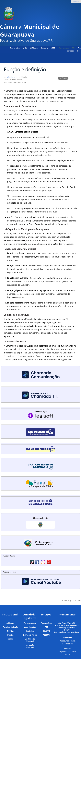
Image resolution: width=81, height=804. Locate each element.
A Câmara (10, 623)
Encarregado (64, 48)
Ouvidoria (44, 48)
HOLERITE (46, 631)
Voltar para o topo (72, 600)
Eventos (10, 635)
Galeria (10, 639)
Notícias (10, 631)
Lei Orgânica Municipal (30, 640)
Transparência (46, 623)
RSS (78, 51)
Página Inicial (15, 48)
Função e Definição (10, 627)
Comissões (30, 631)
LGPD (53, 48)
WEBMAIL (34, 48)
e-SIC (25, 48)
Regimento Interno (30, 635)
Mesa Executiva (30, 627)
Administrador (12, 77)
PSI (73, 48)
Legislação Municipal (30, 646)
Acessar (76, 1)
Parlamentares (30, 623)
